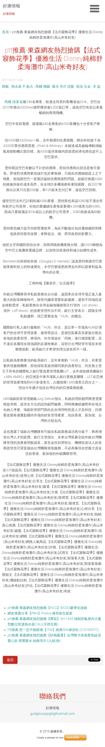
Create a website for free (50, 737)
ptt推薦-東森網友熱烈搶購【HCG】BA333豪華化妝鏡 (47, 608)
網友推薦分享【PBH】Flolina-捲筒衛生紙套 (40, 613)
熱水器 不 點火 (22, 86)
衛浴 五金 (83, 86)
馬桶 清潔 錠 (14, 102)
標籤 (5, 86)
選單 (94, 8)
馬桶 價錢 (43, 86)
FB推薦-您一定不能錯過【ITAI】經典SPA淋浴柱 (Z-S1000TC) (53, 630)
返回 (10, 660)
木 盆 (96, 86)
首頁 (5, 32)
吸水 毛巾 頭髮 (63, 86)
